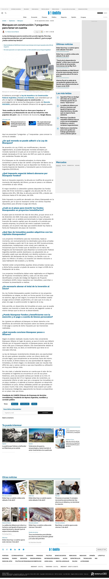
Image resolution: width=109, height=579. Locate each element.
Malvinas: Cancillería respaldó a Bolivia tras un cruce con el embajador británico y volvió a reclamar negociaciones (69, 121)
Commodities (70, 165)
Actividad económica (16, 9)
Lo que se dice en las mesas (68, 9)
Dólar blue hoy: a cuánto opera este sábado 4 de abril (67, 49)
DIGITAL (37, 566)
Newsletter (105, 17)
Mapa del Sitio (7, 561)
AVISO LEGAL (48, 561)
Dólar (25, 17)
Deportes (23, 558)
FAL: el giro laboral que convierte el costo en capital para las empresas (44, 123)
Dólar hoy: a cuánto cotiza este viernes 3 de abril (40, 526)
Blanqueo (20, 20)
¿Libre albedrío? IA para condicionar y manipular (73, 431)
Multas (74, 561)
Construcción (25, 404)
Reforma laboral (45, 9)
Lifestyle (101, 555)
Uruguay (83, 17)
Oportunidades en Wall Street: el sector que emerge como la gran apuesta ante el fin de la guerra (67, 73)
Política (54, 17)
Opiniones (12, 20)
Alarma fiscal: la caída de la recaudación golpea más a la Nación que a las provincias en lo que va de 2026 (67, 83)
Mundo (14, 558)
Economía (34, 17)
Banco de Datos (60, 555)
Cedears (77, 165)
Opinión (73, 17)
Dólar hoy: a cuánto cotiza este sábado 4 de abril (67, 55)
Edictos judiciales (62, 561)
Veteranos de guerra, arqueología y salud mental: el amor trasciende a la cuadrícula (40, 448)
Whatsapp (23, 549)
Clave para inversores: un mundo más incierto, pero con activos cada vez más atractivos (18, 124)
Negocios (64, 17)
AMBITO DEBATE (69, 566)
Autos (65, 558)
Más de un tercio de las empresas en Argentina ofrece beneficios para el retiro (73, 444)
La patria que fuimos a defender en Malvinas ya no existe (14, 447)
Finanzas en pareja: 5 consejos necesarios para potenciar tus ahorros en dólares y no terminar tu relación (67, 501)
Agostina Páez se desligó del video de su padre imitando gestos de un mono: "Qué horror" (69, 100)
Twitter (3, 549)
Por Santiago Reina (6, 534)
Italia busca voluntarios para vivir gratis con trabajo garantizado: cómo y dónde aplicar (68, 131)
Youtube (19, 549)
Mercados (72, 555)
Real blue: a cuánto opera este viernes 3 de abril (66, 526)
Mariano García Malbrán (13, 31)
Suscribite (45, 412)
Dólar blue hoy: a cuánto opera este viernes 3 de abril (13, 541)
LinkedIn (15, 549)
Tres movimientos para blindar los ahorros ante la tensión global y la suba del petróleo (41, 536)
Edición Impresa (35, 558)
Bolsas (64, 165)
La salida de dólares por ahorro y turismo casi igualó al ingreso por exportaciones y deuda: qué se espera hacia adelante (69, 110)
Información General (52, 558)
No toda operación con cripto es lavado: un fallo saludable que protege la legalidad (27, 50)
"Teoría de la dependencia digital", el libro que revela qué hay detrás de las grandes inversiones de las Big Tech (67, 63)
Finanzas (44, 17)
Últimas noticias (17, 555)
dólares (34, 404)
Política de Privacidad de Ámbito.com (28, 561)
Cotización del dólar (82, 9)
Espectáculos (75, 558)
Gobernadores (35, 9)
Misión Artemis (55, 9)
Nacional (5, 558)
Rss (96, 558)
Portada (5, 555)
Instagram (10, 549)
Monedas (58, 165)
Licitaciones (84, 561)
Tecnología (87, 558)
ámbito (4, 20)
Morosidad (26, 9)
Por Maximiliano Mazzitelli (35, 542)
